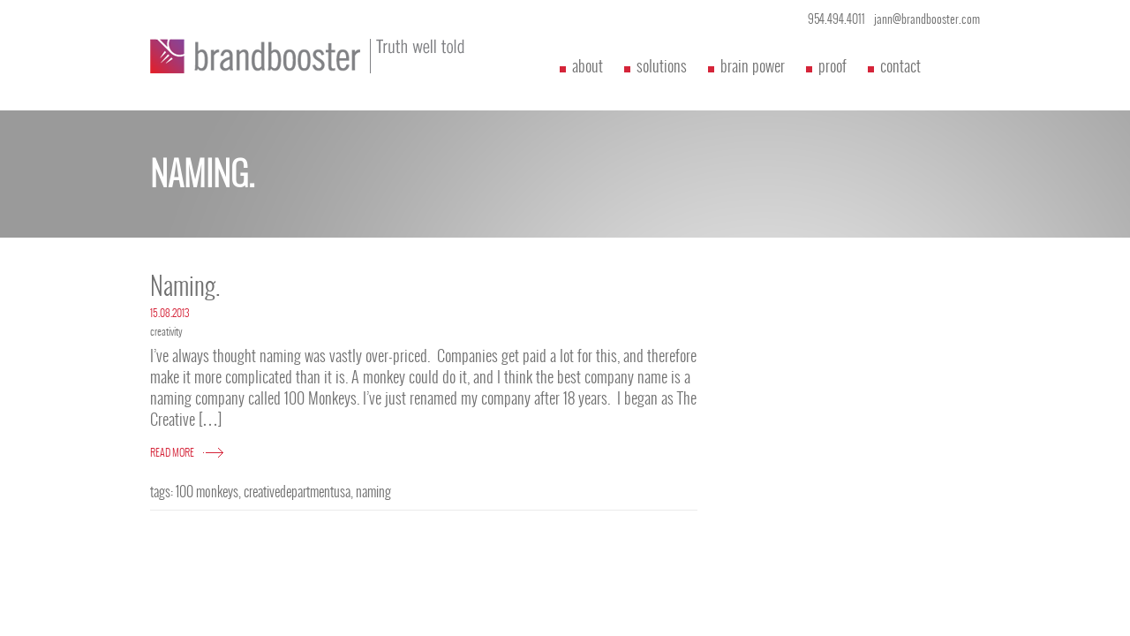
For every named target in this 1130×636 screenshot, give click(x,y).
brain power (752, 66)
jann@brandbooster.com (927, 19)
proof (832, 66)
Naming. (185, 286)
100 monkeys (207, 491)
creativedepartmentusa (297, 491)
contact (900, 66)
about (587, 66)
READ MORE (172, 452)
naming (373, 491)
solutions (662, 66)
